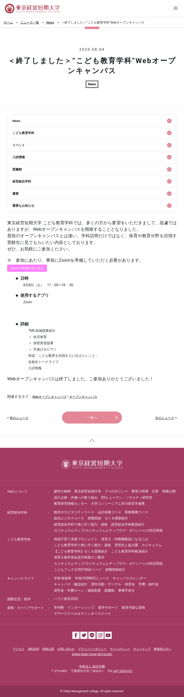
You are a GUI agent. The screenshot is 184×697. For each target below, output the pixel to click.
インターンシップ (81, 607)
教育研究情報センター (70, 503)
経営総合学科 (17, 512)
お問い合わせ (66, 649)
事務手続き (126, 590)
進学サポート (108, 607)
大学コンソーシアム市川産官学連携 (118, 503)
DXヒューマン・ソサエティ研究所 (126, 497)
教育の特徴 (140, 491)
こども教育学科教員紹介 (129, 551)
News (50, 22)
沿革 (155, 491)
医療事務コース (136, 512)
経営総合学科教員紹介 (128, 524)
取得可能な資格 (133, 607)
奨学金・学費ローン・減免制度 (77, 590)
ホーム (8, 22)
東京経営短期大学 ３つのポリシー (101, 491)
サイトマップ (141, 649)
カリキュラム (152, 545)
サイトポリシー (120, 649)
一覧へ (92, 417)
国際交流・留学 (19, 599)
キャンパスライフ (20, 578)
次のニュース (164, 418)
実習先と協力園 (126, 545)
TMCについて (17, 491)
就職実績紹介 (115, 569)
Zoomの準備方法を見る (27, 268)
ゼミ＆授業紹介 (116, 518)
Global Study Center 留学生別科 (92, 654)
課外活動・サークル (106, 584)
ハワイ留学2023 (66, 599)
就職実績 (94, 518)
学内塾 (59, 607)
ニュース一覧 (29, 22)
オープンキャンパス (83, 397)
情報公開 (169, 491)
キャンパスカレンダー (129, 578)
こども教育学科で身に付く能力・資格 (82, 545)
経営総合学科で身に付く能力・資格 (81, 524)
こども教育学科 (19, 539)
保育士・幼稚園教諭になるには (124, 539)
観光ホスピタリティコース (74, 512)
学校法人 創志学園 (92, 666)
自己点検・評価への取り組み (76, 497)
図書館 (109, 590)
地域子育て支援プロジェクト (76, 539)
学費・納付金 (148, 584)
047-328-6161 (122, 671)
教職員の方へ (162, 649)
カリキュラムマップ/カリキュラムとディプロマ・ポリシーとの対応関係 (108, 530)
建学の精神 (62, 491)
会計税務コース (109, 512)
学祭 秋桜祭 (62, 578)
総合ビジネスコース (69, 518)
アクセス (18, 649)
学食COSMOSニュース (92, 578)
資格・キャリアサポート (25, 608)
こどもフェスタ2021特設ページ (78, 569)
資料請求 (33, 649)
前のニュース (19, 418)
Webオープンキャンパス (49, 397)
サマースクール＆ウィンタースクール (82, 613)
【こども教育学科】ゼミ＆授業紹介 (81, 551)
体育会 (130, 584)
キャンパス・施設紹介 (70, 584)
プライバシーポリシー (92, 649)
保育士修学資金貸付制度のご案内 (79, 557)
